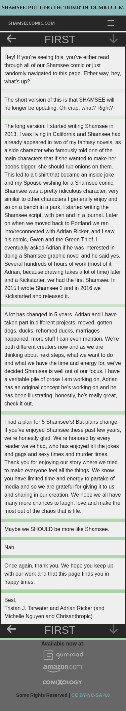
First (59, 39)
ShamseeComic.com (31, 23)
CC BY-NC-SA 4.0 (90, 695)
